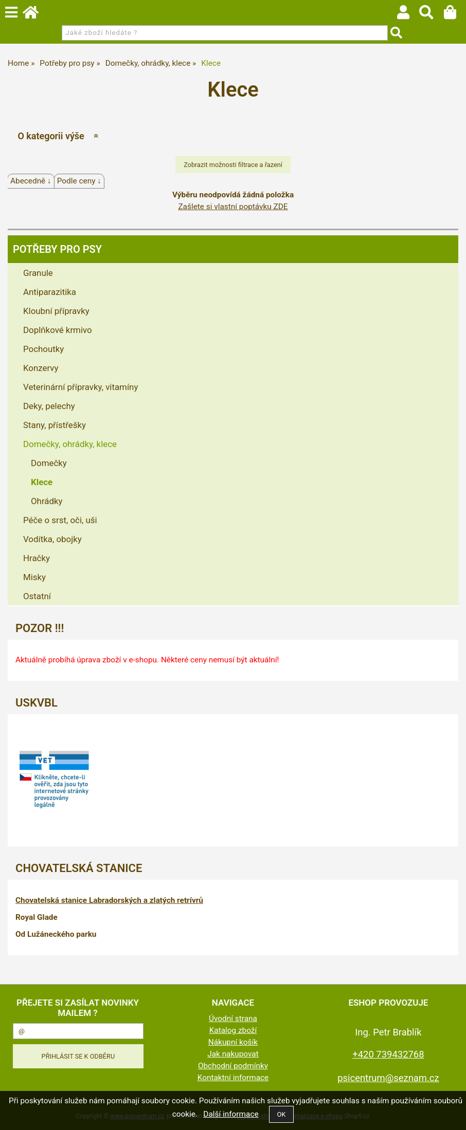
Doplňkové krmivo (57, 330)
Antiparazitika (49, 292)
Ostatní (37, 596)
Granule (38, 273)
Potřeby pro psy (57, 249)
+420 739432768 (388, 1054)
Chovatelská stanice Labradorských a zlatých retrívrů (109, 900)
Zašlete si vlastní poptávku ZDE (233, 206)
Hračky (36, 558)
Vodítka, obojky (52, 539)
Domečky (49, 463)
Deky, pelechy (49, 406)
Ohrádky (47, 501)
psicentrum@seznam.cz (388, 1077)
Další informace (230, 1114)
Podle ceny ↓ (79, 181)
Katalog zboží (233, 1030)
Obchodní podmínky (233, 1065)
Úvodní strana (233, 1018)
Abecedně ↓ (30, 181)
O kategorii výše (50, 136)
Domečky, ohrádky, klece (70, 444)
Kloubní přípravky (56, 311)
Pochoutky (43, 349)
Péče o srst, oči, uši (60, 520)
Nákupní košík (233, 1042)
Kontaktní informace (233, 1077)
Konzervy (41, 368)
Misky (34, 577)
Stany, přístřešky (54, 425)
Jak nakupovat (233, 1054)
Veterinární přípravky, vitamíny (80, 387)
